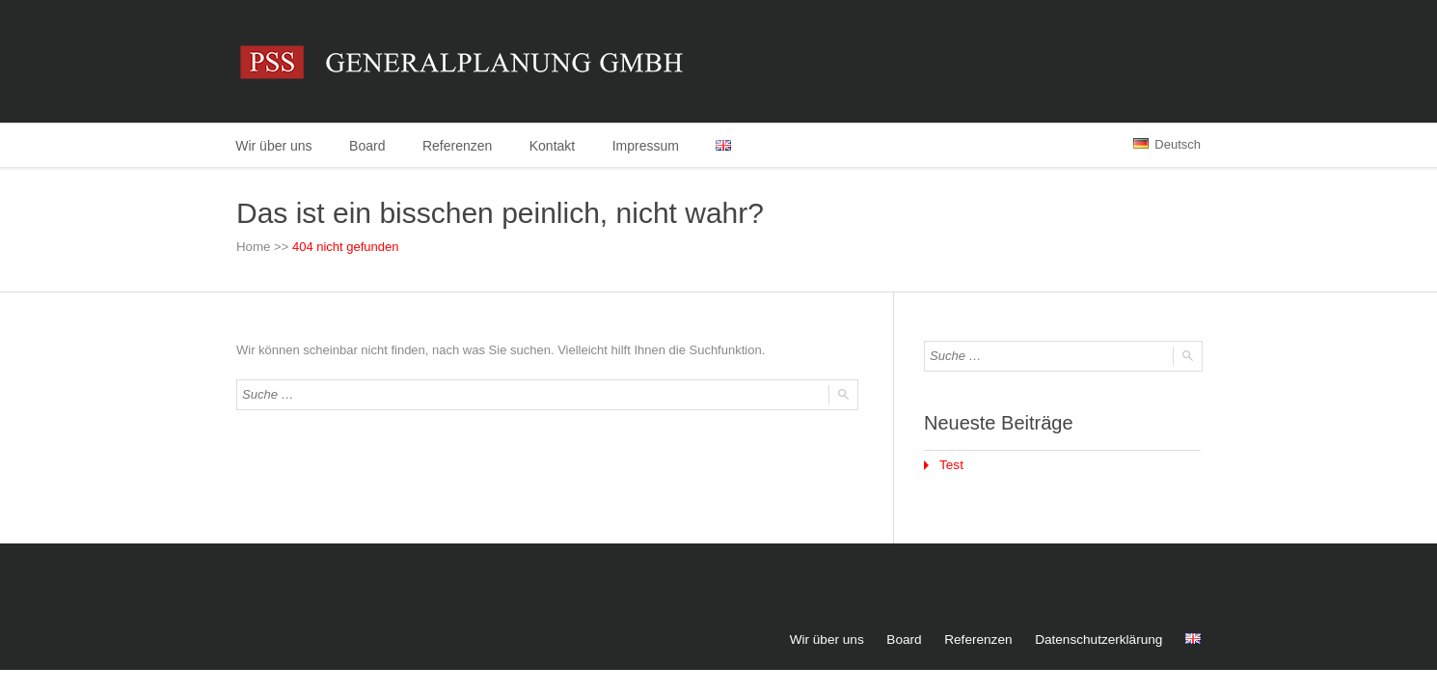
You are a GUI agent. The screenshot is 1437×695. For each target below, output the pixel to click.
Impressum (652, 145)
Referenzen (461, 145)
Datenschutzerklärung (1101, 638)
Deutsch (1167, 144)
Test (951, 465)
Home (253, 247)
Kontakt (557, 145)
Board (369, 145)
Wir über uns (274, 145)
